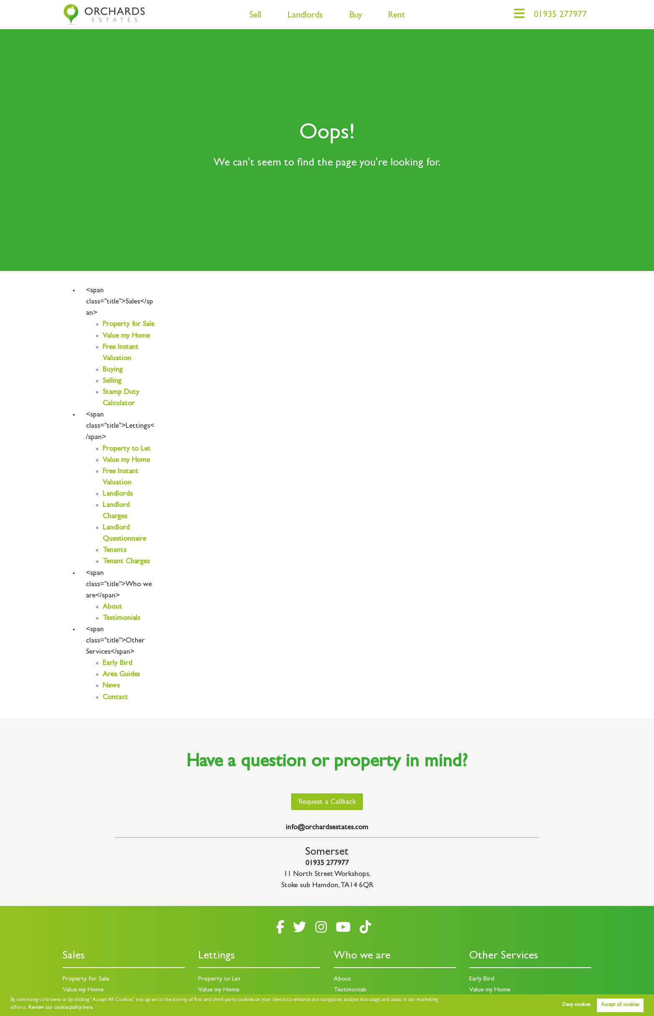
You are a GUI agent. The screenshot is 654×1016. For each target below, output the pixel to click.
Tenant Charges (126, 562)
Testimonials (121, 618)
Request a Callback (327, 802)
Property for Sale (128, 325)
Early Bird (117, 663)
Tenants (114, 550)
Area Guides (121, 675)
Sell (255, 16)
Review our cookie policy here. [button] (60, 1008)
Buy (355, 16)
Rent (396, 16)
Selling (112, 381)
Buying (113, 370)
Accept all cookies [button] (620, 1005)
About (112, 607)
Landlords (305, 16)
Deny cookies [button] (576, 1005)
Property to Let (127, 449)
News (111, 686)
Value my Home (126, 336)
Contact (115, 698)
